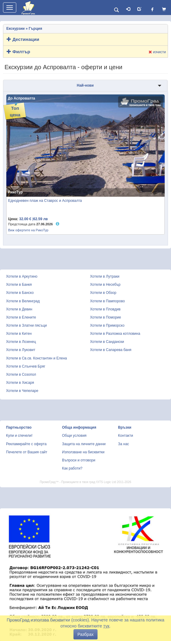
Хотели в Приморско (107, 325)
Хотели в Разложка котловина (115, 333)
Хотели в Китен (19, 333)
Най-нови (85, 85)
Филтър (18, 51)
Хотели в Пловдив (105, 309)
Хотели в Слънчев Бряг (25, 366)
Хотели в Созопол (21, 374)
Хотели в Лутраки (104, 276)
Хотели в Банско (20, 293)
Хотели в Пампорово (107, 301)
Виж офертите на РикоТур (28, 230)
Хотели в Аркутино (21, 276)
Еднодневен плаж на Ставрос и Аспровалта (45, 201)
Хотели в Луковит (20, 350)
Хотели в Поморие (105, 317)
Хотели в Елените (21, 317)
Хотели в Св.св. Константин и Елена (36, 358)
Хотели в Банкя (19, 284)
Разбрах (85, 634)
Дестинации (23, 39)
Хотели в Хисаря (20, 383)
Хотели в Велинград (23, 301)
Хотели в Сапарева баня (110, 350)
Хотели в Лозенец (21, 342)
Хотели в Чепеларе (22, 391)
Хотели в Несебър (105, 284)
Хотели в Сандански (107, 342)
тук (106, 626)
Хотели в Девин (19, 309)
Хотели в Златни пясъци (26, 325)
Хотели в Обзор (103, 293)
